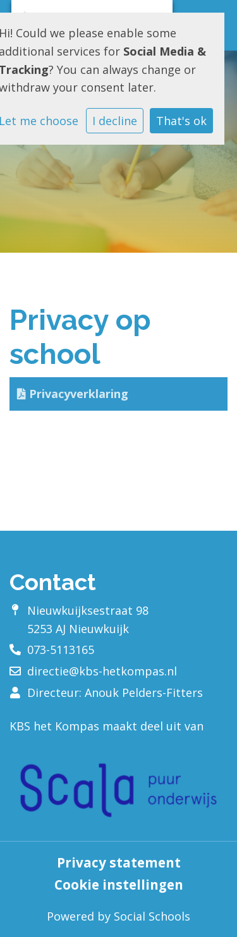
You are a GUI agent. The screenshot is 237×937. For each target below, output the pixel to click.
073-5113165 (60, 649)
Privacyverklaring (72, 393)
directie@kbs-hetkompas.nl (102, 671)
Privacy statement (119, 862)
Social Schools (152, 916)
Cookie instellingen (118, 885)
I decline (114, 120)
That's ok (181, 120)
